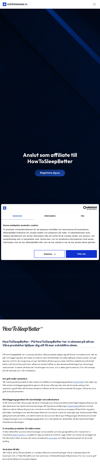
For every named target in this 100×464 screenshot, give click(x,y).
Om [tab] (82, 216)
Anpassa (49, 254)
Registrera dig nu (50, 174)
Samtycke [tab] (17, 216)
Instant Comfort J (19, 436)
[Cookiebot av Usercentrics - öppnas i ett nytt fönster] (85, 208)
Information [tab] (50, 216)
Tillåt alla (81, 254)
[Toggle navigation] (94, 5)
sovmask (53, 440)
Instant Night (78, 383)
